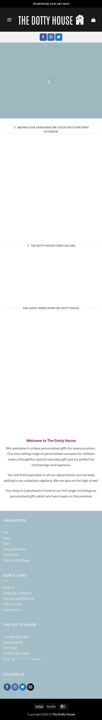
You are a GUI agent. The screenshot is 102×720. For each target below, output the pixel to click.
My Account (12, 604)
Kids (6, 543)
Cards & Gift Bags (16, 560)
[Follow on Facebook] (43, 37)
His (5, 532)
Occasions (11, 554)
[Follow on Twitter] (58, 37)
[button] (9, 19)
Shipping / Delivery (17, 593)
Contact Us (11, 609)
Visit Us (9, 587)
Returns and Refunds (18, 598)
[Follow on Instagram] (51, 37)
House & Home (14, 549)
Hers (6, 538)
